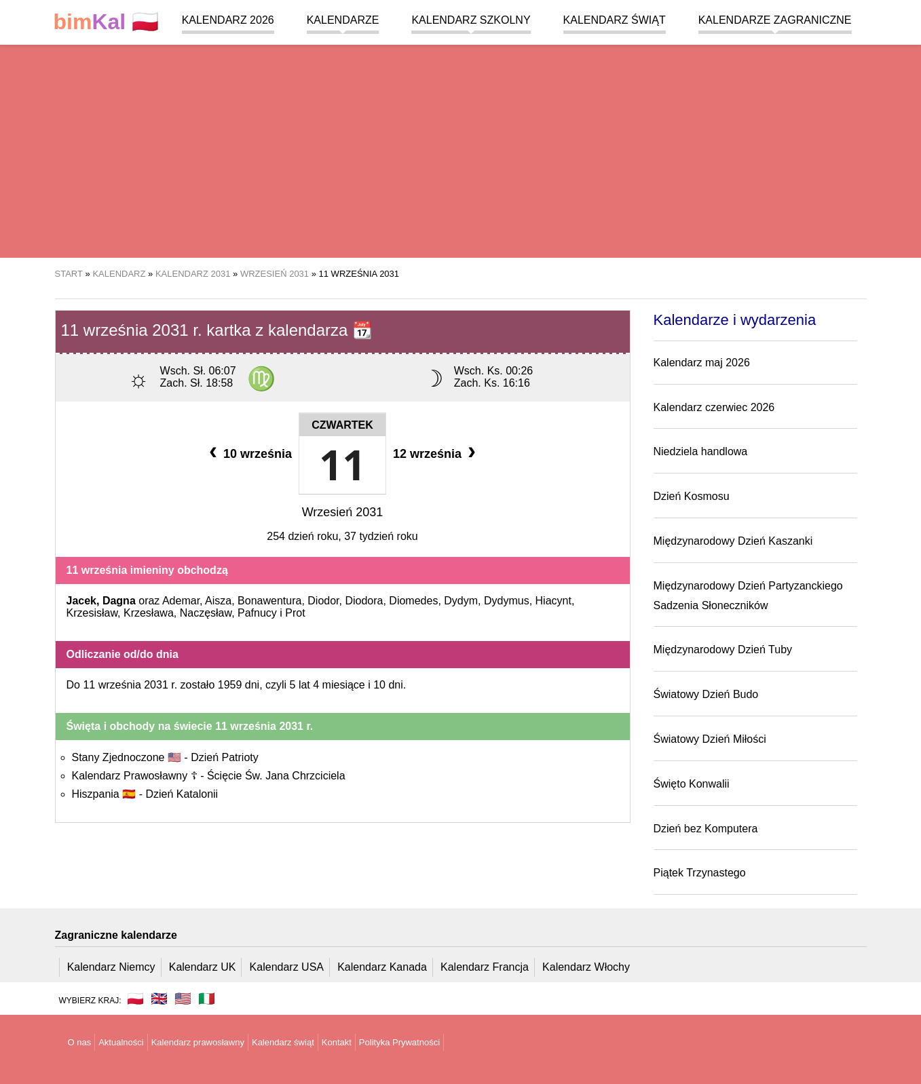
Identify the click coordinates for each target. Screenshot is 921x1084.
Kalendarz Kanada (382, 967)
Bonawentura (269, 600)
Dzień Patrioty (225, 757)
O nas (80, 1042)
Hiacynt (553, 600)
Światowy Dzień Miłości (710, 739)
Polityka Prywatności (399, 1042)
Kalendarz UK (202, 967)
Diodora (364, 600)
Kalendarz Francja (484, 967)
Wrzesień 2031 (342, 512)
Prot (295, 613)
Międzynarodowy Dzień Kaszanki (733, 541)
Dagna (119, 600)
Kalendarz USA (287, 967)
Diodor (323, 600)
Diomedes (413, 600)
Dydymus (506, 600)
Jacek (82, 600)
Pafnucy (257, 613)
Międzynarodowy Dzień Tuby (723, 649)
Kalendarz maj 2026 (702, 362)
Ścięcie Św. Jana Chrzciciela (276, 775)
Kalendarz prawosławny (197, 1042)
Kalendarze (343, 20)
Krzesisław (92, 613)
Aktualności (120, 1042)
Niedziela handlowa (701, 451)
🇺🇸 (182, 998)
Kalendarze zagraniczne (775, 20)
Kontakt (337, 1042)
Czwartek (342, 425)
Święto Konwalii (692, 784)
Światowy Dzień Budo (706, 694)
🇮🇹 (206, 998)
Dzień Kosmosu (692, 496)
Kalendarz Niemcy (111, 967)
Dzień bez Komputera (706, 828)
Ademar (181, 600)
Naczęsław (205, 613)
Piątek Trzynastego (700, 872)
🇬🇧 (159, 998)
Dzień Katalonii (181, 794)
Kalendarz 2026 (228, 20)
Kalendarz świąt (614, 20)
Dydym (461, 600)
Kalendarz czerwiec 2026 (714, 407)
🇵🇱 (106, 22)
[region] (460, 149)
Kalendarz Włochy (586, 967)
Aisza (218, 600)
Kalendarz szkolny (470, 20)
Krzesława (149, 613)
